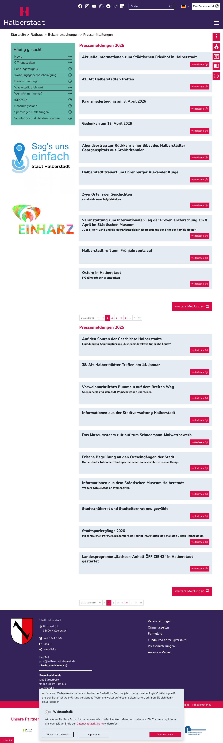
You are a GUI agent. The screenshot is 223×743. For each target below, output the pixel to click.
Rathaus (37, 34)
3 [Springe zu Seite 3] (116, 317)
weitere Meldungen (189, 306)
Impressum (93, 734)
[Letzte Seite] (139, 318)
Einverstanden (165, 734)
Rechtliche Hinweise (53, 665)
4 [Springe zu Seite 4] (121, 317)
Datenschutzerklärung (90, 724)
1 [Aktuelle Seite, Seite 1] (107, 317)
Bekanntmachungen (63, 34)
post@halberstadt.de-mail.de (57, 661)
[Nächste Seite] (134, 318)
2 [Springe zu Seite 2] (112, 317)
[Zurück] (7, 740)
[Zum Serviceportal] (206, 6)
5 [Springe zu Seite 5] (125, 317)
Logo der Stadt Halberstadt (24, 16)
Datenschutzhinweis (58, 734)
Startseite (18, 34)
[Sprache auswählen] (185, 6)
